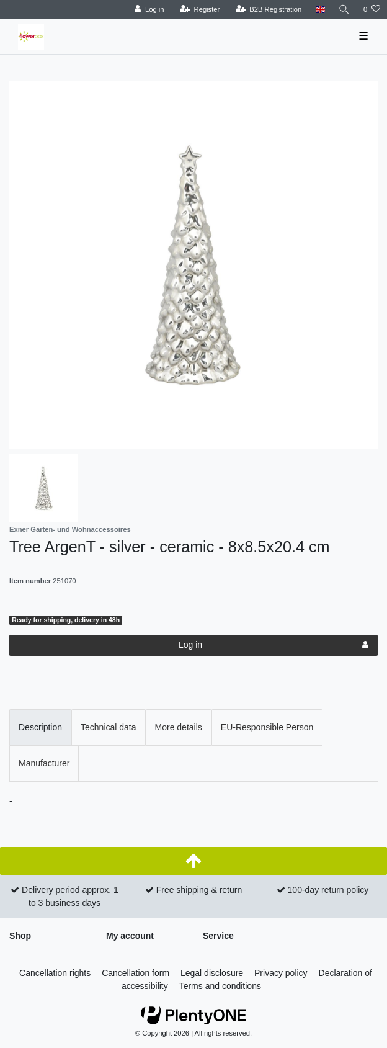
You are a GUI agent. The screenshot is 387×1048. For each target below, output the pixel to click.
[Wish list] (372, 9)
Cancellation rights (55, 973)
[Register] (200, 9)
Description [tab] (40, 727)
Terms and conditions (220, 986)
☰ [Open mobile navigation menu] (363, 36)
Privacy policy (281, 973)
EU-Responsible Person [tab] (267, 727)
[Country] (319, 9)
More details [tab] (178, 727)
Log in (273, 645)
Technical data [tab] (108, 727)
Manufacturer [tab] (44, 763)
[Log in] (149, 9)
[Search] (344, 9)
